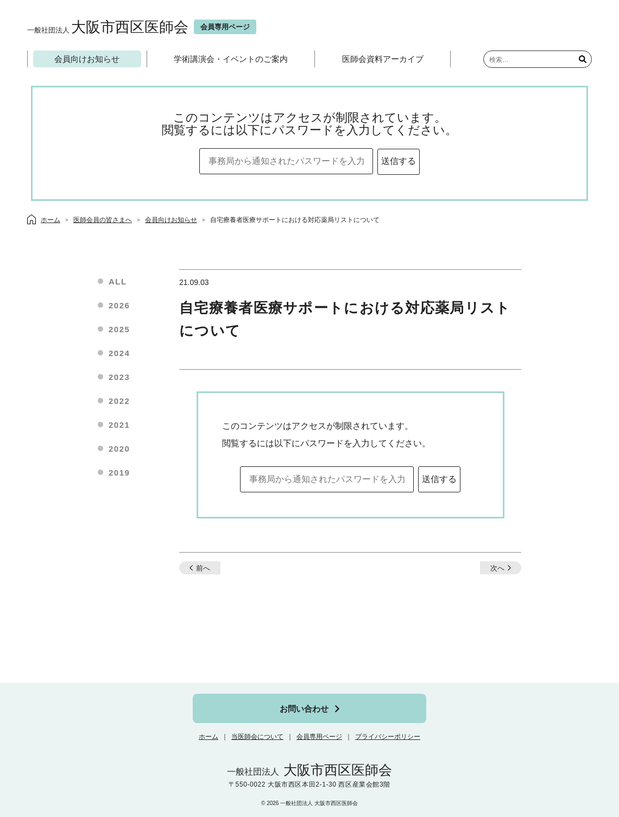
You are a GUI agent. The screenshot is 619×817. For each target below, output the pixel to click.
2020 (119, 448)
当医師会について (257, 736)
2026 (119, 305)
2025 (119, 329)
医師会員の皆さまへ (102, 220)
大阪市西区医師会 (107, 27)
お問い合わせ (304, 708)
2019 (119, 472)
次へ (497, 568)
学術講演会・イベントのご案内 (231, 59)
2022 (119, 401)
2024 (119, 353)
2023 (119, 377)
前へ (203, 568)
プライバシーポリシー (387, 736)
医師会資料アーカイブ (383, 59)
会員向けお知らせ (86, 59)
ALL (118, 281)
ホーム (208, 736)
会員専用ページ (319, 736)
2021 (119, 424)
